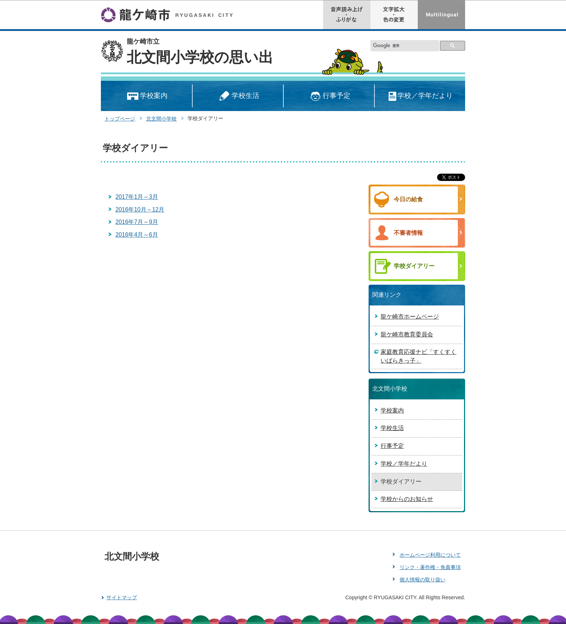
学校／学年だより (420, 96)
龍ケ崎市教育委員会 (407, 334)
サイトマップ (121, 597)
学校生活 (237, 96)
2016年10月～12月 (139, 209)
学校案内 (147, 96)
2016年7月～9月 (136, 222)
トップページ (120, 119)
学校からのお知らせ (407, 499)
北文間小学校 (161, 119)
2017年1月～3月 (136, 197)
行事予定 (329, 96)
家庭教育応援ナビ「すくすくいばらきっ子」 (418, 356)
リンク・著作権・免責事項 (430, 567)
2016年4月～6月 (136, 235)
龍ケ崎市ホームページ (410, 316)
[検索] (405, 46)
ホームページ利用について (430, 555)
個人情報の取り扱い (422, 579)
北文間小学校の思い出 (200, 57)
